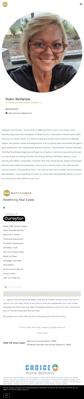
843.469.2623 (13, 109)
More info (25, 389)
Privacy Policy (9, 273)
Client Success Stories (13, 230)
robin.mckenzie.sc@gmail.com (20, 113)
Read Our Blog (10, 256)
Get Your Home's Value (13, 252)
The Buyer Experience (13, 239)
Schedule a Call (10, 247)
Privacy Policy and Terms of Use (25, 310)
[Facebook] (4, 208)
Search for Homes (11, 234)
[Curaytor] (14, 221)
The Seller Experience (13, 243)
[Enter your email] (44, 286)
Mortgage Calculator (12, 260)
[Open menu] (81, 4)
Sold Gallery (8, 265)
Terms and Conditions (13, 269)
